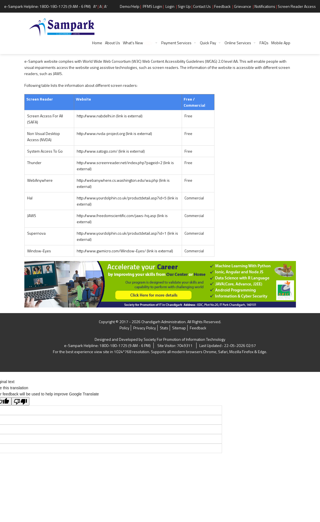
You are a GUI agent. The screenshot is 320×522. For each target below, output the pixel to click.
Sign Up (184, 6)
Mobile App (280, 43)
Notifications (264, 6)
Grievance (242, 6)
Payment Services (176, 43)
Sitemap (179, 328)
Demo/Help (129, 6)
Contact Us (202, 6)
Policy (124, 328)
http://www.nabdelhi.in (110, 116)
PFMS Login (152, 6)
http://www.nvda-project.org (114, 133)
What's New (138, 43)
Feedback (222, 6)
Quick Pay (208, 43)
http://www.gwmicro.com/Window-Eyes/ (125, 251)
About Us (112, 43)
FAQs (264, 43)
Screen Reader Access (297, 6)
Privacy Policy (144, 328)
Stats (164, 328)
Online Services (238, 43)
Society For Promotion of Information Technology (184, 339)
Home (97, 43)
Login (169, 6)
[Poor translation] (20, 401)
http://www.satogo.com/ (111, 151)
